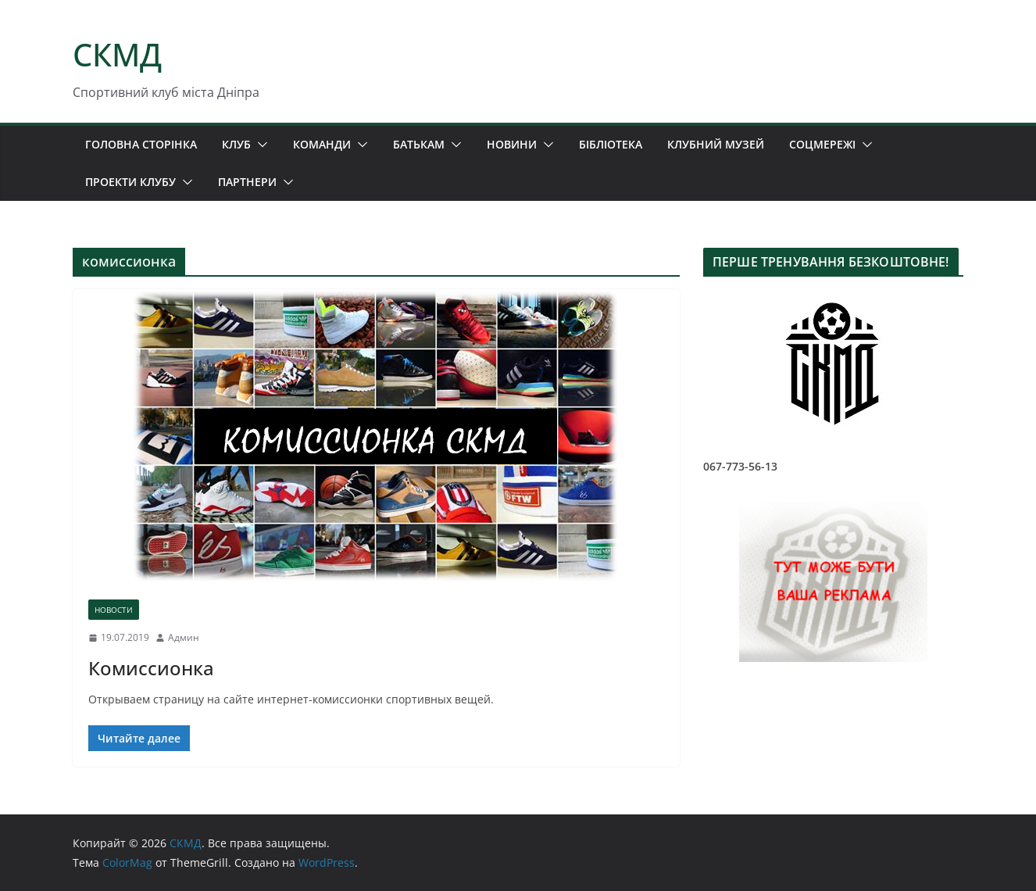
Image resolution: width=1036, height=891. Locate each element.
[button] (259, 145)
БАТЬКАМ (419, 144)
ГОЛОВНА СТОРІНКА (141, 144)
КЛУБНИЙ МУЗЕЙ (715, 144)
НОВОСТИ (114, 609)
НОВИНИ (512, 144)
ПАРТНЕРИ (247, 181)
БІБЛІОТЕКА (610, 144)
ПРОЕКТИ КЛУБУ (130, 181)
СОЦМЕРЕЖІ (822, 144)
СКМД (117, 54)
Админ (183, 637)
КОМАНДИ (322, 144)
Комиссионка (151, 668)
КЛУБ (236, 144)
